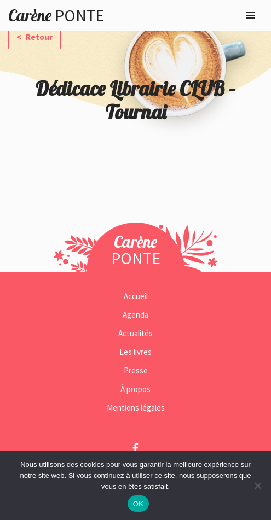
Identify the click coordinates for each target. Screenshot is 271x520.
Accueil (136, 296)
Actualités (135, 333)
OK (138, 504)
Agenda (135, 314)
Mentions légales (136, 407)
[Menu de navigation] (250, 15)
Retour (38, 37)
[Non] (257, 485)
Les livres (135, 352)
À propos (135, 389)
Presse (136, 370)
